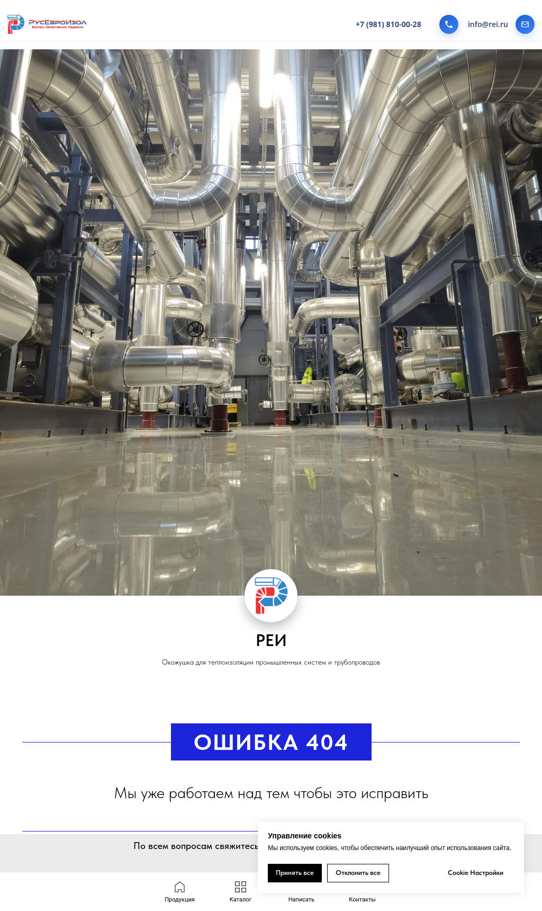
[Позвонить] (448, 24)
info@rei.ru (488, 24)
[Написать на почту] (525, 24)
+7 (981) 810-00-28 (388, 24)
